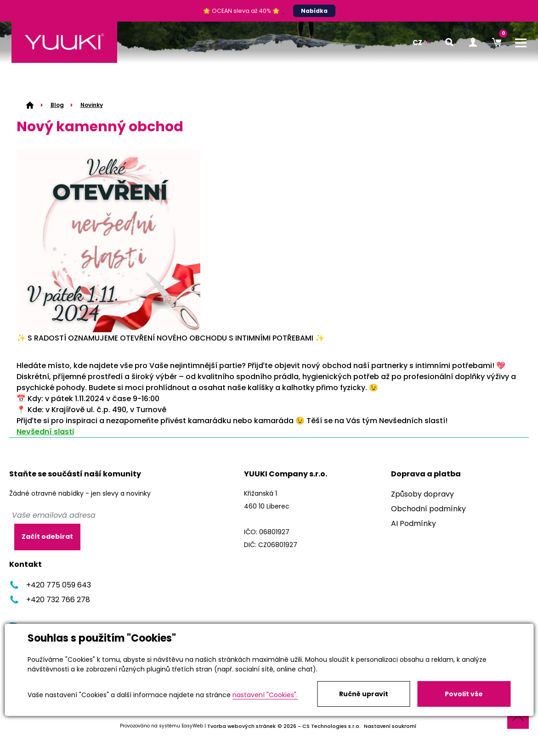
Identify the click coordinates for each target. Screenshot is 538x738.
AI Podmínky (413, 523)
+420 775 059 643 (50, 585)
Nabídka (314, 11)
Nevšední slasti (45, 431)
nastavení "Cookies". (265, 694)
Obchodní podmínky (428, 508)
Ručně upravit (363, 694)
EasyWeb (192, 725)
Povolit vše (464, 694)
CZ (417, 42)
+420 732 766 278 (49, 599)
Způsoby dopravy (422, 494)
